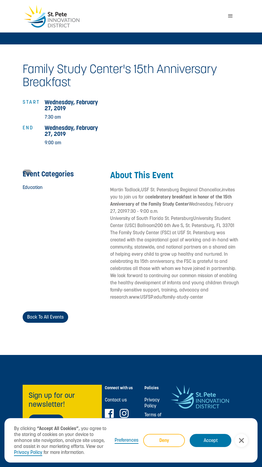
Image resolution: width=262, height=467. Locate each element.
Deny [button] (164, 440)
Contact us (116, 400)
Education (33, 187)
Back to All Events (45, 317)
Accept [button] (211, 440)
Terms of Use (152, 418)
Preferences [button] (126, 440)
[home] (122, 16)
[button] (241, 440)
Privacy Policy (28, 452)
